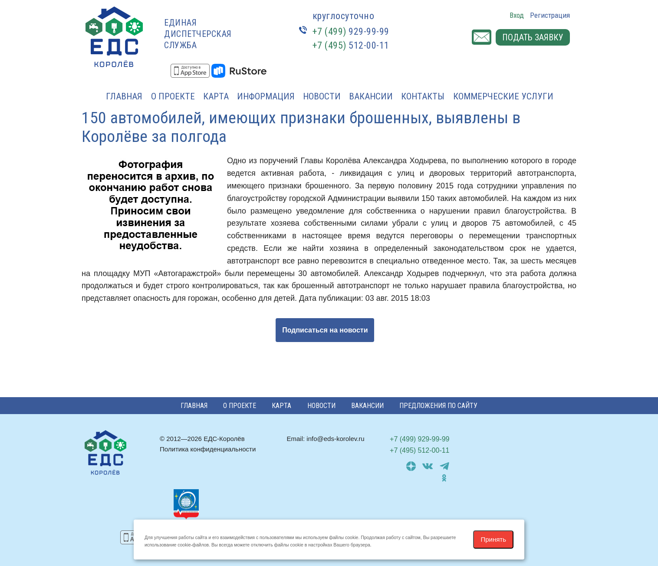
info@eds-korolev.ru (335, 438)
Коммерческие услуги (503, 96)
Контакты (422, 96)
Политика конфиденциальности (208, 449)
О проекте (173, 96)
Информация (266, 96)
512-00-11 (351, 45)
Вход (517, 15)
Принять (493, 539)
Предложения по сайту (438, 405)
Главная (124, 96)
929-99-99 (351, 31)
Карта (216, 96)
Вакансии (371, 96)
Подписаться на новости (325, 330)
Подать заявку (532, 37)
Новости (322, 96)
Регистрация (550, 15)
